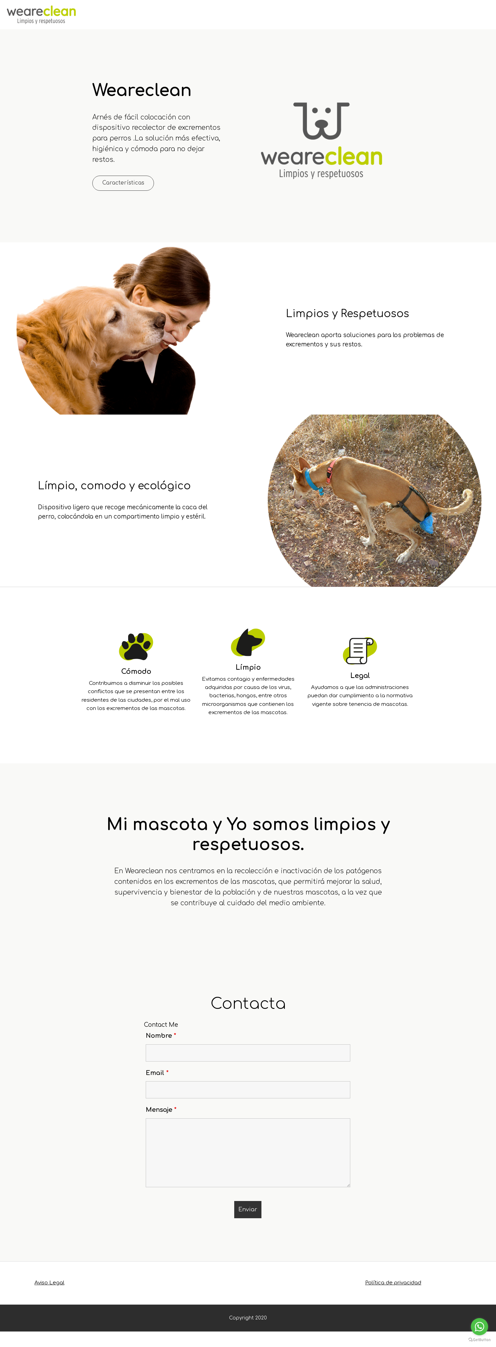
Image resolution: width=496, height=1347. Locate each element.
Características (137, 185)
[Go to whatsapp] (479, 1326)
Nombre (161, 1051)
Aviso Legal (49, 1298)
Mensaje (161, 1125)
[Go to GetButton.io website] (479, 1340)
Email (157, 1088)
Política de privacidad (393, 1298)
